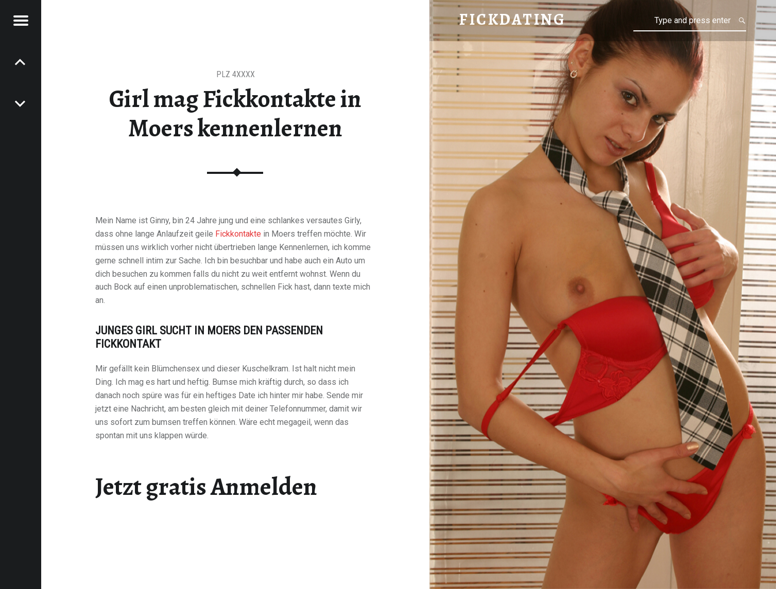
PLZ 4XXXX (235, 74)
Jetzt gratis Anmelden (206, 487)
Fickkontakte (238, 234)
